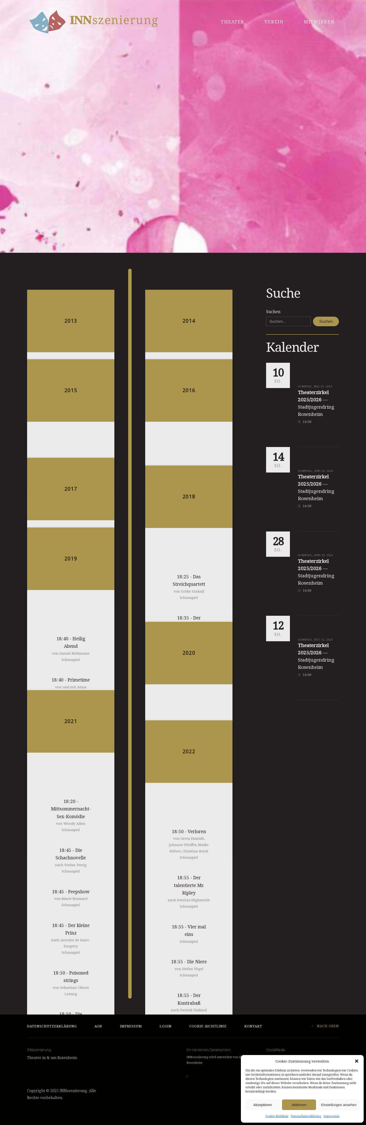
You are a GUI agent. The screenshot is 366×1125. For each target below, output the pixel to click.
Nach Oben (325, 1026)
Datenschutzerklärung (306, 1116)
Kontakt (253, 1026)
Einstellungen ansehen (338, 1105)
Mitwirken (319, 22)
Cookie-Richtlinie (277, 1116)
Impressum (331, 1116)
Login (166, 1026)
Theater (232, 22)
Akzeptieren (262, 1105)
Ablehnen (299, 1105)
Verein (273, 22)
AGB (98, 1026)
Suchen (273, 311)
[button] (356, 1061)
